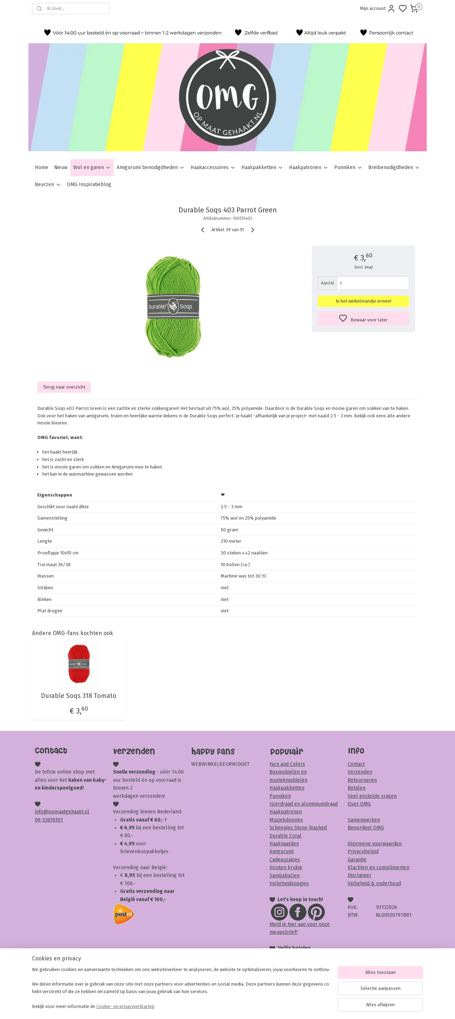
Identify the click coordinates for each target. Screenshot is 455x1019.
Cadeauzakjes (284, 860)
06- (39, 820)
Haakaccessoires (213, 167)
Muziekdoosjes (286, 820)
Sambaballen (284, 876)
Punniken (348, 167)
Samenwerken (364, 820)
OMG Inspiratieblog (89, 184)
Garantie (357, 860)
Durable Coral (285, 836)
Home (41, 167)
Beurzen (48, 184)
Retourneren (362, 780)
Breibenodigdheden (394, 167)
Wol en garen (92, 167)
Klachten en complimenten (379, 867)
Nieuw (61, 167)
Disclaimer (359, 875)
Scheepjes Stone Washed (298, 828)
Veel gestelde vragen (372, 796)
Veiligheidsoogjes (289, 883)
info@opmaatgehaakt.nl (62, 812)
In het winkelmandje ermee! (363, 301)
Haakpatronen (308, 167)
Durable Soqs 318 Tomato (79, 696)
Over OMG (359, 804)
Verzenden (360, 772)
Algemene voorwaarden (375, 844)
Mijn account (378, 8)
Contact (356, 764)
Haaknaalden (284, 844)
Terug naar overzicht (64, 387)
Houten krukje (285, 867)
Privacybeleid (363, 852)
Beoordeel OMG (366, 828)
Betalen (356, 788)
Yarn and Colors (287, 764)
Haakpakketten (262, 167)
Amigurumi (281, 852)
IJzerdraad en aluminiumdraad (303, 804)
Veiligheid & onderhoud (374, 883)
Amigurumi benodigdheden (151, 167)
